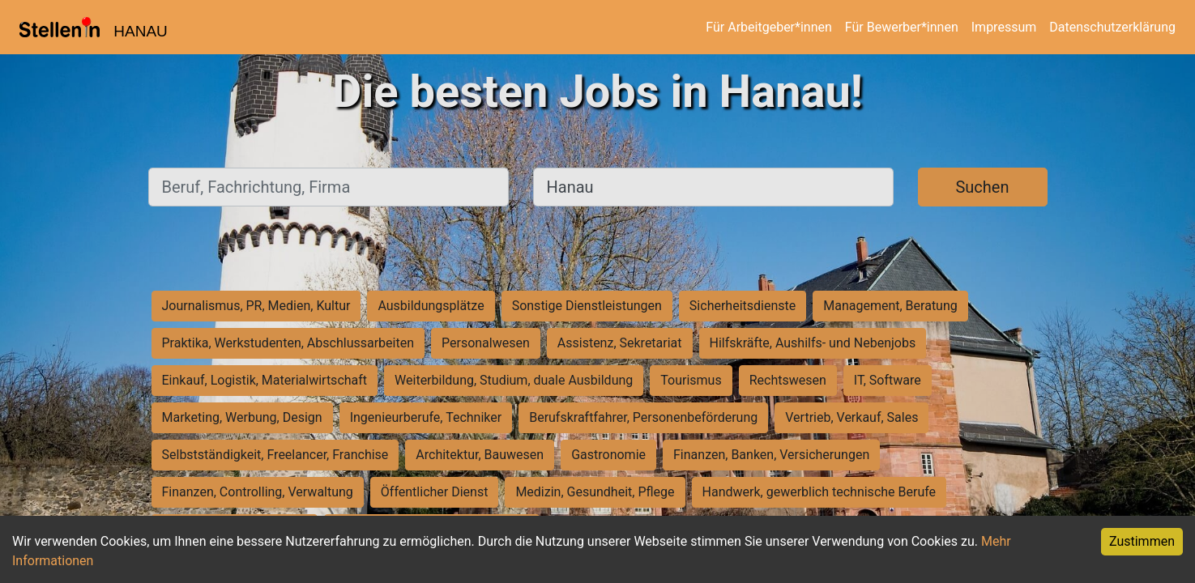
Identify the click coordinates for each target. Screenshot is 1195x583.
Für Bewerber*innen (901, 27)
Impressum (1004, 27)
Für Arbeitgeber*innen (768, 27)
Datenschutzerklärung (1112, 27)
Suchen (982, 187)
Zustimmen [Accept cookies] (1142, 541)
